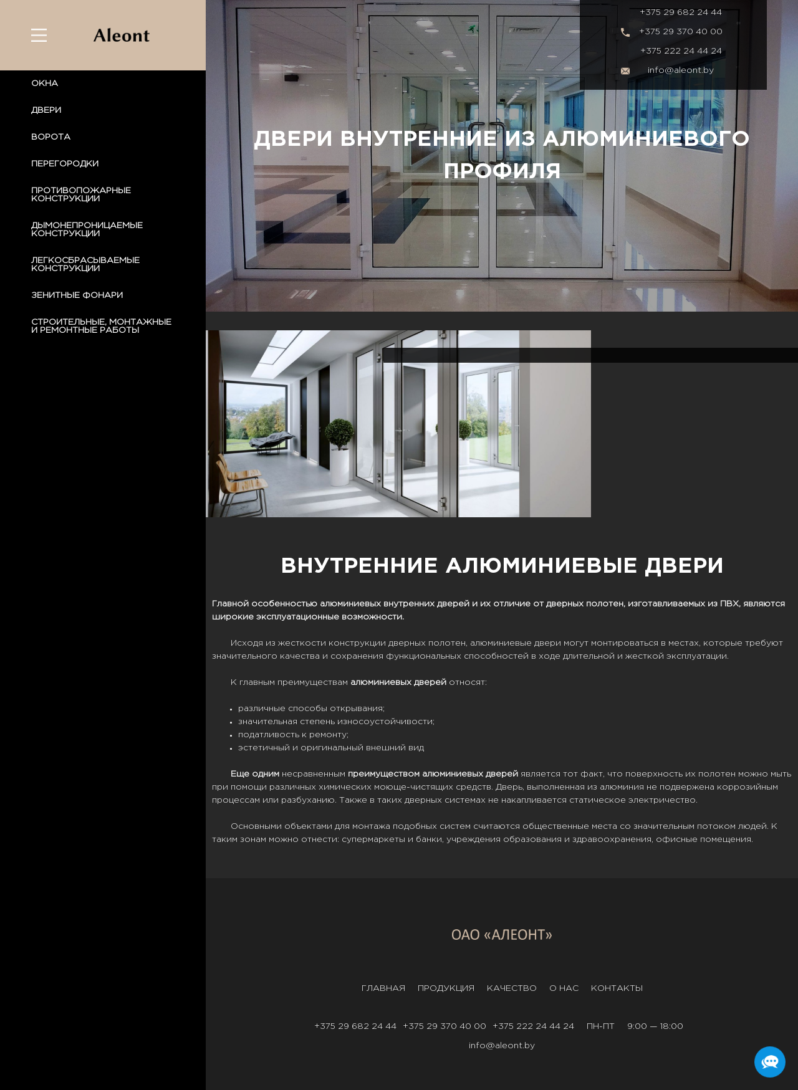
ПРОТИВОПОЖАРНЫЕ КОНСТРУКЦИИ (81, 195)
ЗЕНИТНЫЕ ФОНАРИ (77, 295)
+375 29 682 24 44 (681, 12)
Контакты (617, 988)
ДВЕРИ (46, 110)
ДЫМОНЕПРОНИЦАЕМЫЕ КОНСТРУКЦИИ (87, 229)
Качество (512, 988)
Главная (383, 988)
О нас (564, 988)
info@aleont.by (681, 70)
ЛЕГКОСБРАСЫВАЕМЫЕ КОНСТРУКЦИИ (85, 264)
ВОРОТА (50, 137)
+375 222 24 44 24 (681, 51)
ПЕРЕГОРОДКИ (65, 164)
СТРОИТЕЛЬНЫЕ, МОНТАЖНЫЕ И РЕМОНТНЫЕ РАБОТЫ (101, 326)
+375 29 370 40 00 (681, 32)
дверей (453, 604)
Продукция (446, 988)
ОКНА (44, 83)
